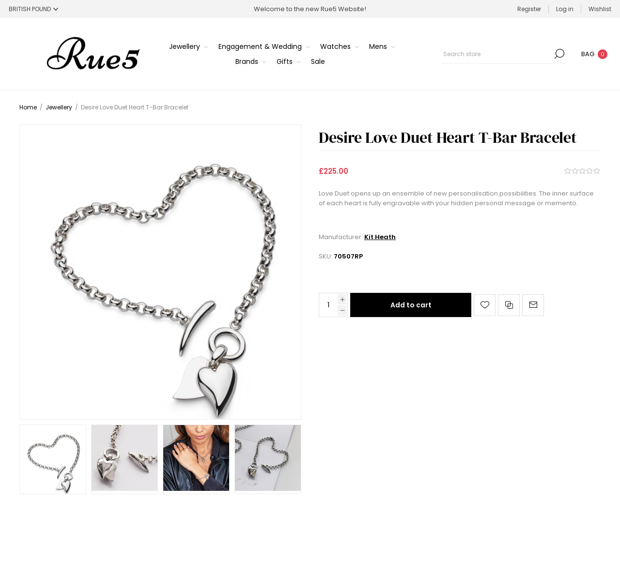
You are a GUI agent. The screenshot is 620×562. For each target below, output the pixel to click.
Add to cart (411, 305)
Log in (565, 9)
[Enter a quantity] (328, 305)
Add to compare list (509, 305)
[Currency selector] (33, 9)
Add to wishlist (485, 305)
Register (529, 9)
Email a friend (533, 305)
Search (559, 53)
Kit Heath (380, 237)
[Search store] (504, 53)
